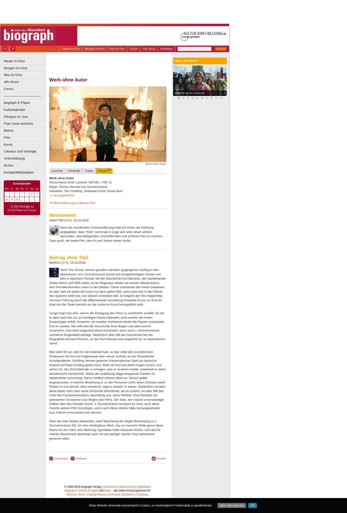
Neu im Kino (117, 49)
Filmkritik (74, 171)
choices (83, 490)
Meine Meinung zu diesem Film (74, 203)
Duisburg (142, 494)
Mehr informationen (232, 505)
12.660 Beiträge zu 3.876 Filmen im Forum (21, 208)
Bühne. (9, 130)
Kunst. (8, 144)
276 (64, 262)
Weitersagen (61, 458)
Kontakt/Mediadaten (19, 172)
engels (94, 490)
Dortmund (114, 494)
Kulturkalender (14, 110)
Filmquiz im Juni (16, 117)
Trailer (89, 171)
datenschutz (126, 486)
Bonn (82, 494)
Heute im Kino (71, 49)
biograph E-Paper (17, 103)
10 (17, 199)
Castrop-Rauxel (96, 494)
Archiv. (9, 165)
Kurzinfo (57, 171)
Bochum (72, 494)
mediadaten (144, 486)
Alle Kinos (149, 49)
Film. (7, 137)
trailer (107, 490)
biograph (70, 490)
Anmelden (166, 49)
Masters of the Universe (190, 93)
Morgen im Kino (95, 49)
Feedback (81, 458)
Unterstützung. (15, 158)
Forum (134, 49)
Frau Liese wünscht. (19, 123)
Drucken (161, 458)
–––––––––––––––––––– (22, 96)
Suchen (221, 49)
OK (253, 505)
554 (68, 220)
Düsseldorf (128, 494)
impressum (110, 486)
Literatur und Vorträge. (20, 151)
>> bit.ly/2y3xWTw (61, 195)
